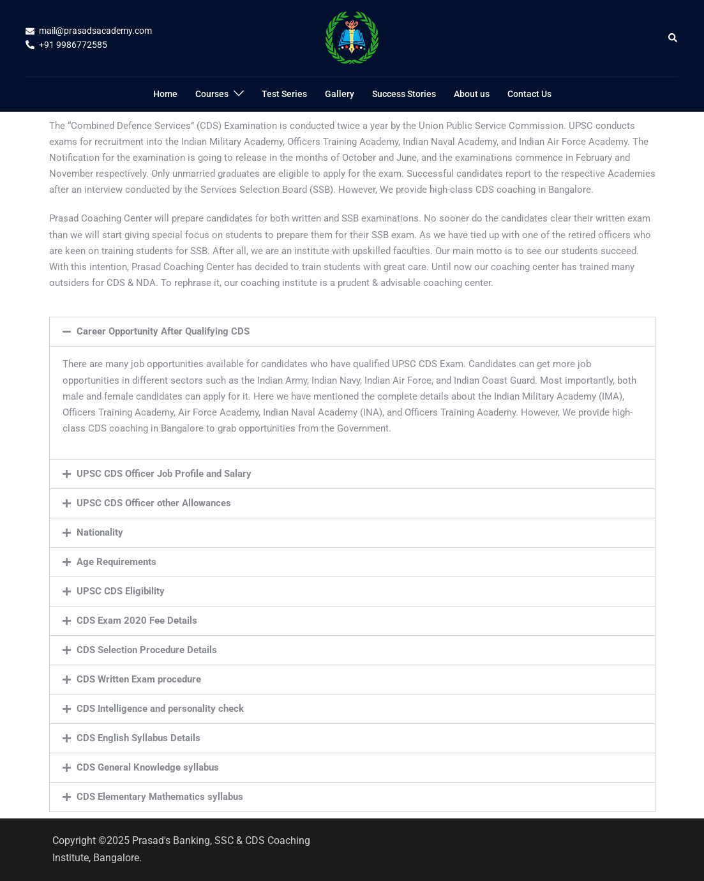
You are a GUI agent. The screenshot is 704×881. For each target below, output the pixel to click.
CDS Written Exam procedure (139, 679)
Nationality (100, 532)
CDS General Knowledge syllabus (148, 767)
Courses (211, 94)
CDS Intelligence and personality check (160, 708)
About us (472, 94)
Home (165, 94)
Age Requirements (116, 562)
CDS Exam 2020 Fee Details (137, 620)
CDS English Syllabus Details (138, 738)
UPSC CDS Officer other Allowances (154, 503)
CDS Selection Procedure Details (147, 650)
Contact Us (529, 94)
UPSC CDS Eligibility (121, 591)
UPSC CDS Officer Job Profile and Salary (164, 473)
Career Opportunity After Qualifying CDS (163, 331)
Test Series (284, 94)
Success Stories (404, 94)
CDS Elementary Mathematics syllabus (160, 796)
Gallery (339, 94)
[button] (673, 38)
